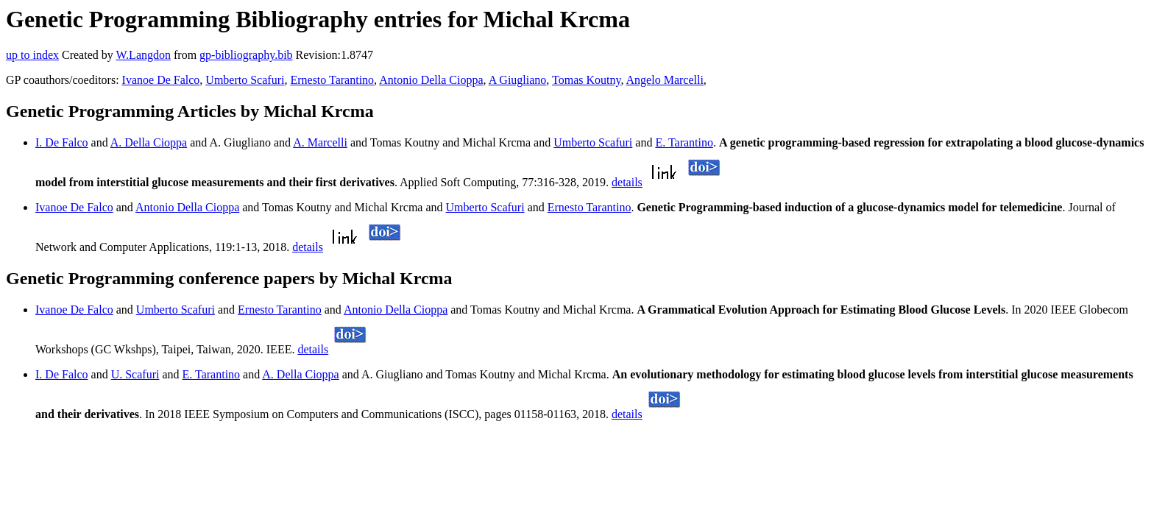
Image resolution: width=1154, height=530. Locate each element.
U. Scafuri (135, 374)
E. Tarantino (684, 142)
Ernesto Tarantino (332, 80)
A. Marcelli (320, 142)
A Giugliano (518, 80)
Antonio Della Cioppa (431, 80)
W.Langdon (143, 55)
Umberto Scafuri (244, 80)
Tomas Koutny (586, 80)
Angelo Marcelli (665, 80)
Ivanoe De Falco (161, 80)
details (627, 182)
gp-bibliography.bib (246, 55)
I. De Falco (61, 142)
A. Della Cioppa (148, 142)
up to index (32, 55)
